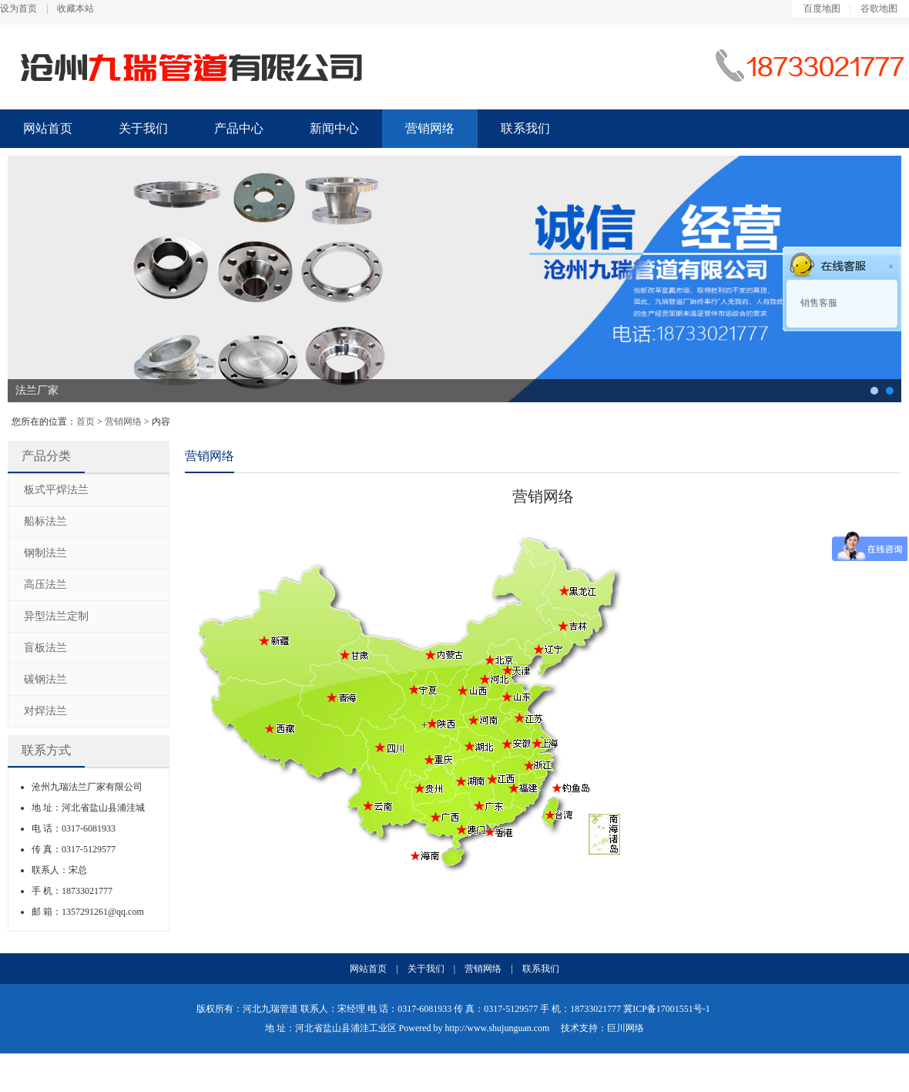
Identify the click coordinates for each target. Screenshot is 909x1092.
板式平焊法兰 (56, 490)
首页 (85, 421)
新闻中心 (334, 128)
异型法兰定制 (56, 616)
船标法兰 (45, 521)
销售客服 (817, 302)
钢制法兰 (45, 553)
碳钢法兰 (874, 391)
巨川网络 (625, 1028)
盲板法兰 (45, 648)
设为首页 (18, 8)
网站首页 (47, 128)
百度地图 (821, 8)
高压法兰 (45, 584)
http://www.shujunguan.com (497, 1028)
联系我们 (525, 128)
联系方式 (46, 750)
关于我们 (143, 128)
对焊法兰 (45, 711)
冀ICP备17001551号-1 (666, 1008)
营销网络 (429, 128)
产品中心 (238, 128)
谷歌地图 (878, 8)
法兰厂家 (37, 390)
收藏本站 (75, 8)
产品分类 (46, 455)
